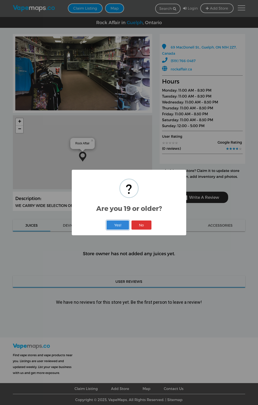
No (141, 225)
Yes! (117, 225)
